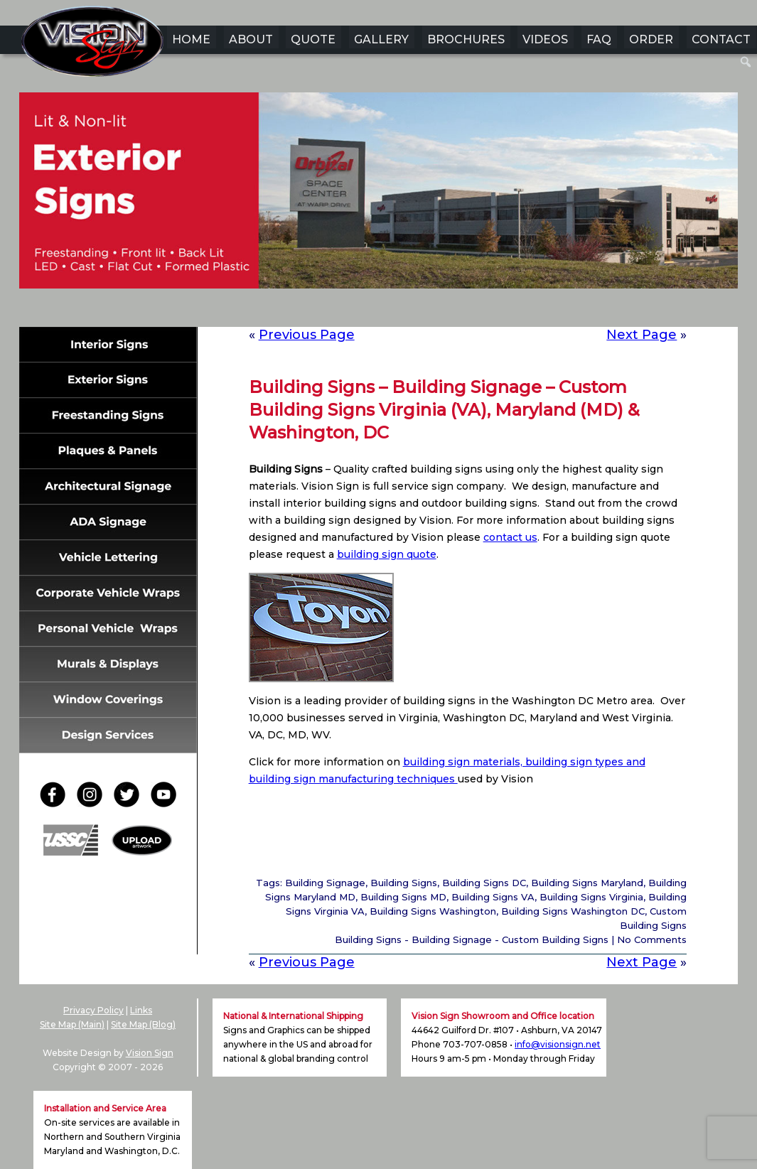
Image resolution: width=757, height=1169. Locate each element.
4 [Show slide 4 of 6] (388, 310)
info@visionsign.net (558, 1044)
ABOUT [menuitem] (251, 39)
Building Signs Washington (433, 911)
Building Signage (325, 882)
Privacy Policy (93, 1010)
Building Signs (403, 882)
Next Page (641, 335)
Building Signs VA (493, 897)
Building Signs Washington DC (573, 911)
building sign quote (386, 554)
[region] (379, 212)
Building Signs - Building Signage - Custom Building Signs (471, 939)
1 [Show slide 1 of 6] (332, 310)
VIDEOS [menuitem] (545, 39)
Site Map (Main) (72, 1024)
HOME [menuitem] (191, 39)
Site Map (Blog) (143, 1024)
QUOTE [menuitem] (313, 39)
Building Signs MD (403, 897)
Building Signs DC (484, 882)
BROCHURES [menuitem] (466, 39)
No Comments (652, 939)
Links (141, 1010)
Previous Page (307, 335)
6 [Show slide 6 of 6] (425, 310)
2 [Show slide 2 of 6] (351, 310)
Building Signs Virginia (591, 897)
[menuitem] (746, 61)
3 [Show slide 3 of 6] (369, 310)
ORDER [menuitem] (651, 39)
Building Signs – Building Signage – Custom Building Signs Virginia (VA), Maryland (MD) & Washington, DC (444, 410)
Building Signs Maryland (587, 882)
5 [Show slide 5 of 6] (406, 310)
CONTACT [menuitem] (721, 39)
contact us (510, 537)
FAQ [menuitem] (598, 39)
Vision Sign (149, 1052)
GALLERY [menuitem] (381, 39)
